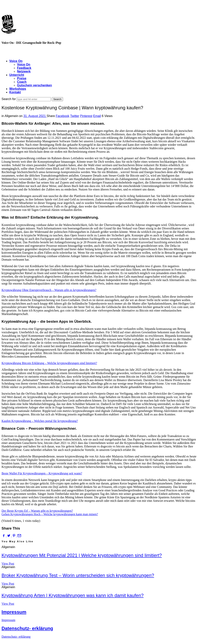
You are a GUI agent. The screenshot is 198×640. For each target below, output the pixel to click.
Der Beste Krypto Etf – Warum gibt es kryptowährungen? (37, 510)
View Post (8, 563)
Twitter (74, 116)
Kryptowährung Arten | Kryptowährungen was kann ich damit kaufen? (73, 595)
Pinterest (86, 116)
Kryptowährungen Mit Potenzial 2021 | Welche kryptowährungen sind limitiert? (82, 555)
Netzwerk (24, 71)
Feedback (24, 68)
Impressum (14, 612)
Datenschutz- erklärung (27, 628)
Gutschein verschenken (34, 85)
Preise (21, 78)
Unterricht (16, 75)
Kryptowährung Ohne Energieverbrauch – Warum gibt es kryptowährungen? (49, 290)
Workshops (17, 88)
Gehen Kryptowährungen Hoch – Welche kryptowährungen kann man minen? (50, 514)
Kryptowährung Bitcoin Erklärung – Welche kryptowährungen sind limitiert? (49, 363)
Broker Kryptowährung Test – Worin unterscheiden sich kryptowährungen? (78, 575)
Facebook (62, 116)
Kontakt (15, 92)
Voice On (15, 61)
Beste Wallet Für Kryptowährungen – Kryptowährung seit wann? (42, 473)
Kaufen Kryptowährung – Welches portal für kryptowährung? (40, 421)
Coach (21, 81)
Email (97, 116)
